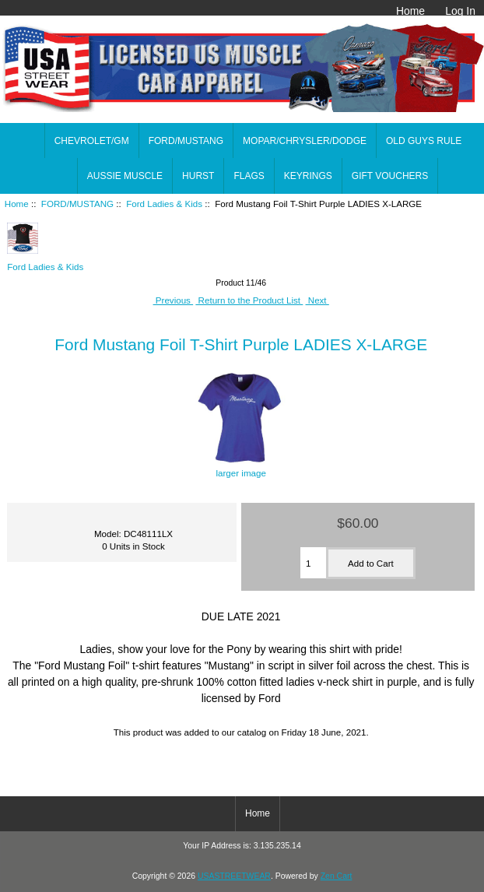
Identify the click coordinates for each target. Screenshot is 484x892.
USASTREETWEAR (234, 876)
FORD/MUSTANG (77, 203)
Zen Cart (336, 876)
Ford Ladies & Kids (164, 203)
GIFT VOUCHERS (390, 175)
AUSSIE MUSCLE (125, 175)
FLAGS (248, 175)
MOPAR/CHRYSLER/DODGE (305, 140)
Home (410, 11)
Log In (460, 11)
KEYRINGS (308, 175)
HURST (198, 175)
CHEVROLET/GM (91, 140)
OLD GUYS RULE (423, 140)
